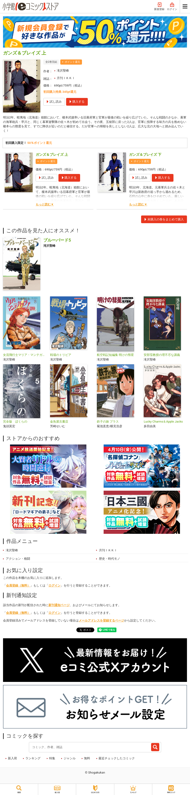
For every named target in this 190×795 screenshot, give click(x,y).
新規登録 (159, 7)
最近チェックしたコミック (116, 759)
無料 (87, 759)
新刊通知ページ (59, 606)
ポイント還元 (72, 61)
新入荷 (12, 759)
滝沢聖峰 (63, 70)
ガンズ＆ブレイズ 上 (52, 155)
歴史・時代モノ (109, 559)
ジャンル (70, 759)
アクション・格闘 (18, 559)
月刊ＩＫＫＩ (66, 78)
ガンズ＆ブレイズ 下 (145, 155)
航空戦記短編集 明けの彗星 (115, 356)
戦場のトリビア (60, 356)
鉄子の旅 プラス (108, 422)
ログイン (172, 7)
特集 (52, 759)
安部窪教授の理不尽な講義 (162, 356)
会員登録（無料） (18, 586)
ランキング (33, 759)
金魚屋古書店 (59, 422)
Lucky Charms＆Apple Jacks (163, 422)
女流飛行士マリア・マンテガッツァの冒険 (24, 356)
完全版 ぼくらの (15, 422)
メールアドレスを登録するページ (101, 621)
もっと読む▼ (45, 205)
